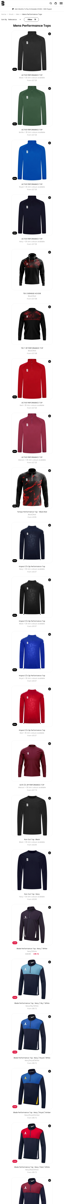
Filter (32, 19)
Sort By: (4, 19)
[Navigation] (61, 3)
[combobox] (14, 19)
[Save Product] (49, 33)
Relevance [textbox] (12, 19)
